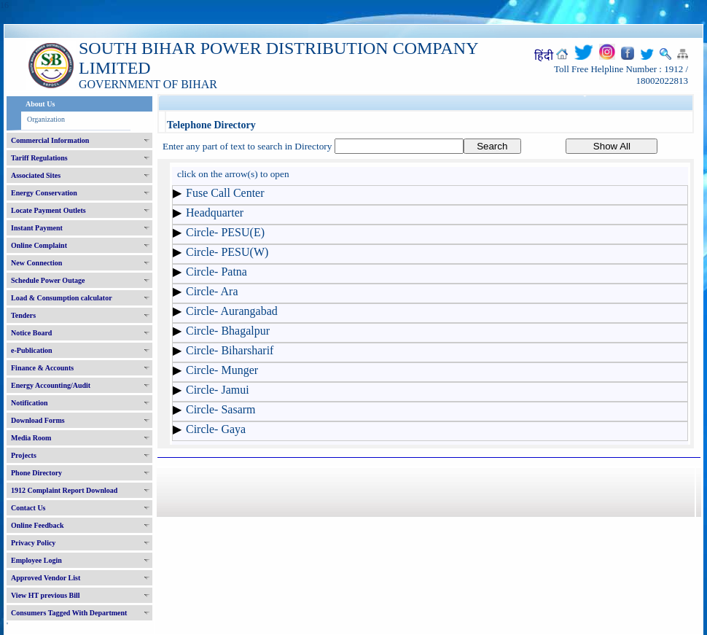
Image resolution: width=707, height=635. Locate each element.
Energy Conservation (44, 193)
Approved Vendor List (45, 578)
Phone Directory (36, 473)
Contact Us (28, 508)
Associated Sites (35, 175)
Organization (46, 119)
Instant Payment (37, 228)
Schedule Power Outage (48, 280)
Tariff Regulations (39, 158)
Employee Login (36, 560)
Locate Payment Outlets (48, 210)
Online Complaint (39, 245)
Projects (23, 455)
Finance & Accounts (42, 368)
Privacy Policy (33, 543)
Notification (29, 403)
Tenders (23, 315)
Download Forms (38, 420)
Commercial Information (50, 140)
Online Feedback (37, 525)
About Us (40, 104)
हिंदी (543, 56)
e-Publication (31, 350)
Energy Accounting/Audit (50, 385)
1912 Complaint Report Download (64, 490)
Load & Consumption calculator (61, 298)
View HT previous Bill (45, 595)
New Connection (36, 263)
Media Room (31, 438)
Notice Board (31, 333)
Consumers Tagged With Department (69, 613)
